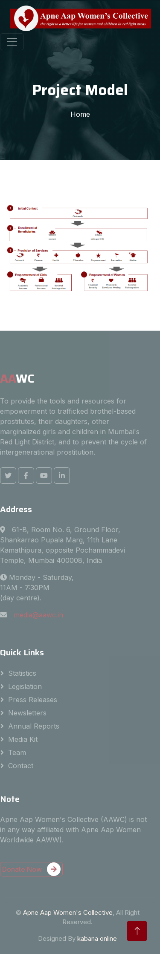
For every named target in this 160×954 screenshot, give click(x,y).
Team (17, 752)
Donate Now (31, 869)
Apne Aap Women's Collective (68, 912)
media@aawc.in (38, 615)
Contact (20, 765)
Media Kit (23, 739)
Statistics (22, 673)
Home (80, 114)
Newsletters (27, 713)
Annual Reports (33, 726)
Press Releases (32, 699)
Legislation (25, 686)
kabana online (97, 938)
